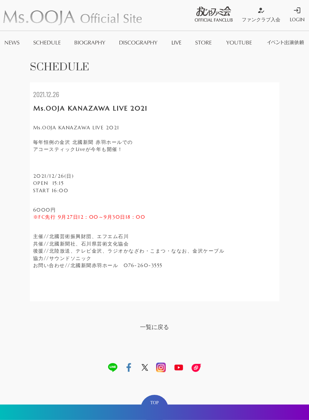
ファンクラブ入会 (261, 14)
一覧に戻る (154, 327)
